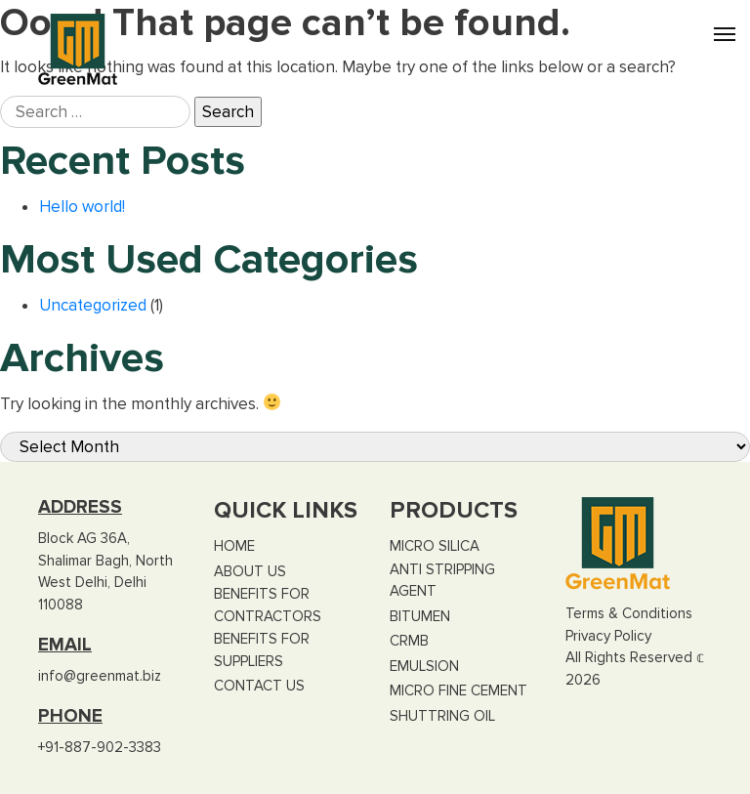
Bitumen (420, 616)
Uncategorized (92, 305)
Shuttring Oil (442, 716)
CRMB (409, 640)
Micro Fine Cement (458, 690)
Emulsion (424, 666)
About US (250, 571)
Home (234, 546)
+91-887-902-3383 (99, 747)
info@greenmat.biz (99, 676)
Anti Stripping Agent (442, 581)
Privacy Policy (608, 636)
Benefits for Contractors (267, 605)
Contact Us (259, 685)
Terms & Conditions (628, 613)
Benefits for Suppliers (262, 650)
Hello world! (82, 206)
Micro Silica (434, 546)
